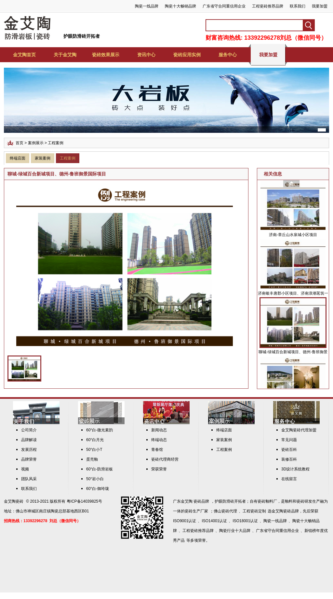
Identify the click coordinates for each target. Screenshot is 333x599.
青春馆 (157, 449)
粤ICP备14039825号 (84, 501)
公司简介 (29, 430)
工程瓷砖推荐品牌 (267, 6)
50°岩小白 (95, 479)
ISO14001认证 (214, 521)
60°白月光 (95, 440)
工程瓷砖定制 (254, 511)
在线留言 (289, 479)
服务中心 (228, 54)
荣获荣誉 (159, 469)
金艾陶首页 (24, 54)
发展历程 (29, 449)
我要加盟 (319, 6)
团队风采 (29, 479)
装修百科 (289, 459)
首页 (19, 143)
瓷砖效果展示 (105, 54)
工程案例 (67, 158)
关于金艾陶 (65, 54)
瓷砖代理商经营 (165, 459)
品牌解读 (29, 440)
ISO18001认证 (245, 521)
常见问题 (289, 440)
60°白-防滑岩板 (99, 469)
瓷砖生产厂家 (196, 511)
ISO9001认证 (184, 521)
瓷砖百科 (289, 449)
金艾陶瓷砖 (13, 501)
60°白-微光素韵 (99, 430)
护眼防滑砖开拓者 (81, 36)
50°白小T (94, 449)
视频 (25, 469)
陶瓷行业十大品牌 (234, 530)
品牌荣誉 (29, 459)
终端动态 (159, 440)
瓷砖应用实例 (187, 54)
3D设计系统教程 (295, 469)
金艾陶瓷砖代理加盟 (298, 430)
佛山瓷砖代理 (225, 511)
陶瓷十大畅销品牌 (180, 6)
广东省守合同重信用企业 (224, 6)
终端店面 (17, 158)
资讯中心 (146, 54)
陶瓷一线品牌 (146, 6)
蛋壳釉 (92, 459)
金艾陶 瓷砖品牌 (195, 501)
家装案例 (42, 158)
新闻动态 (159, 430)
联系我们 (297, 6)
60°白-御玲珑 (97, 488)
